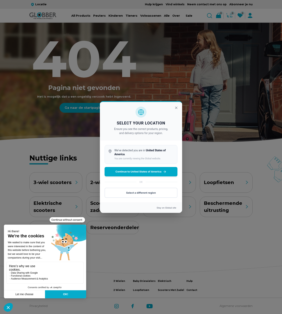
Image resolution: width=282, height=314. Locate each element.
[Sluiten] (176, 108)
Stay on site (166, 207)
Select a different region (141, 192)
